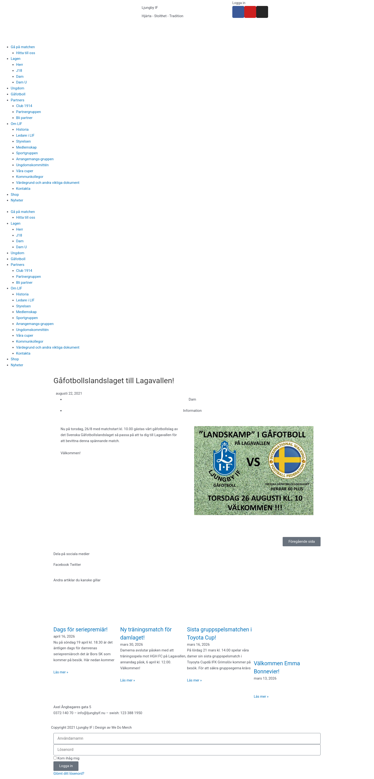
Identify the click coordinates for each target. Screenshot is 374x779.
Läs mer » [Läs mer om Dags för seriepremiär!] (61, 672)
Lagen (16, 59)
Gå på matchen (23, 47)
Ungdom (17, 88)
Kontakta (23, 188)
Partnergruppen (28, 112)
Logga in (239, 3)
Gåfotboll (18, 94)
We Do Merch (122, 727)
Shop (15, 194)
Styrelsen (23, 141)
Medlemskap (26, 147)
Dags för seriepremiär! (84, 629)
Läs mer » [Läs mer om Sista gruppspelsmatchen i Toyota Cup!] (195, 688)
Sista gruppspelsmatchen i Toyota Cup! (216, 637)
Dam (20, 76)
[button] (61, 565)
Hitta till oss (25, 53)
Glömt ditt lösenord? (69, 774)
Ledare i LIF (25, 135)
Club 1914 (24, 106)
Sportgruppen (27, 153)
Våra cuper (24, 171)
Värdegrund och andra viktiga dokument (48, 183)
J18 (19, 70)
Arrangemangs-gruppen (35, 159)
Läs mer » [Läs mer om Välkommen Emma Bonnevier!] (261, 696)
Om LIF (16, 124)
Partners (17, 100)
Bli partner (24, 118)
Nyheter (17, 200)
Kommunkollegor (29, 177)
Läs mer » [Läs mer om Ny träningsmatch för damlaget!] (128, 680)
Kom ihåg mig (66, 758)
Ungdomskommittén (32, 165)
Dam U (21, 82)
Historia (22, 129)
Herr (19, 64)
